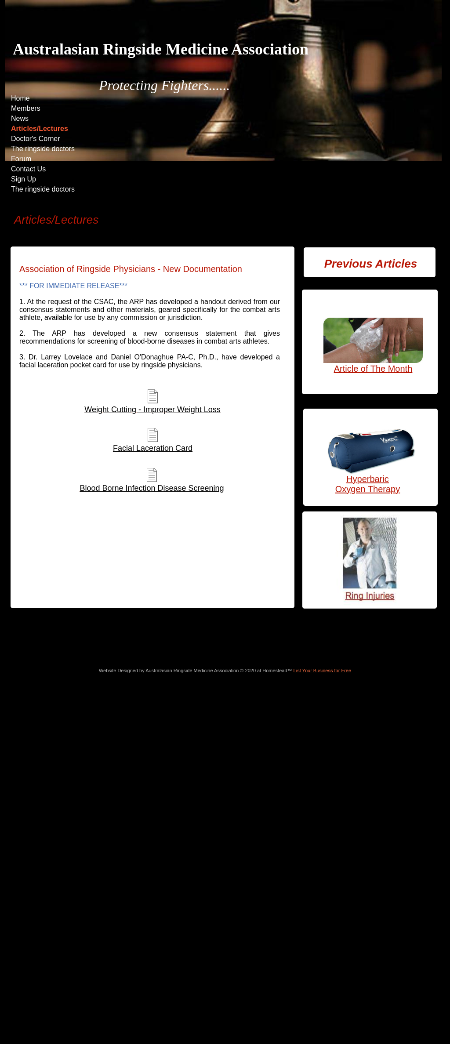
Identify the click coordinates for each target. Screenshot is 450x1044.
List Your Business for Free (322, 670)
